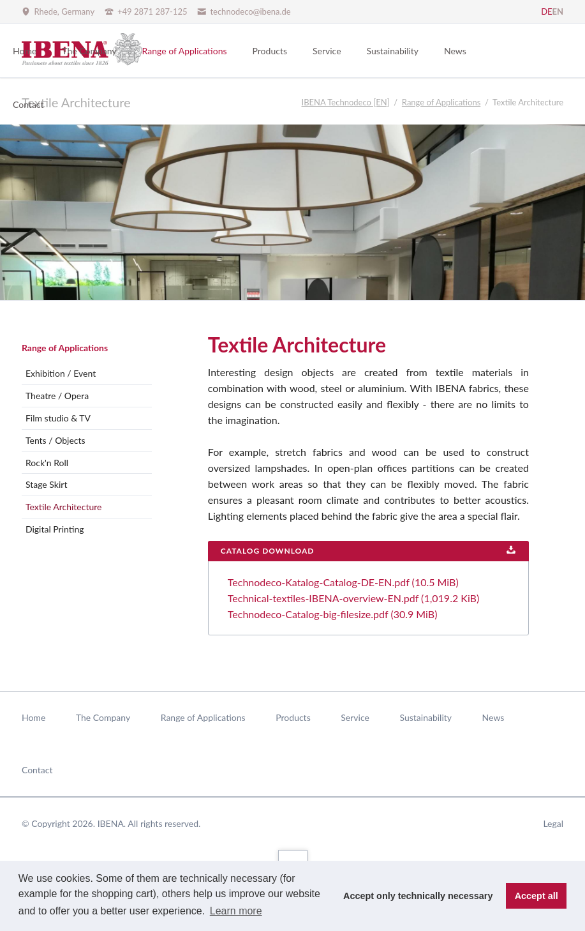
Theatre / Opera (57, 395)
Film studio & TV (58, 418)
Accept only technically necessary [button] (417, 896)
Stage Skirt (46, 484)
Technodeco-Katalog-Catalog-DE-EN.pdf (343, 582)
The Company (103, 717)
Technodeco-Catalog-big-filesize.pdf (333, 614)
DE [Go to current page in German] (546, 11)
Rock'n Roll (47, 462)
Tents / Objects (55, 440)
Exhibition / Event (61, 373)
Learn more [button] (236, 910)
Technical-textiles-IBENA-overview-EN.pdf (353, 598)
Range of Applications (65, 347)
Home (33, 717)
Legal (553, 823)
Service (355, 717)
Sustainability (425, 717)
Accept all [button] (536, 896)
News (493, 717)
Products (293, 717)
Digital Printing (55, 529)
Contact (37, 769)
